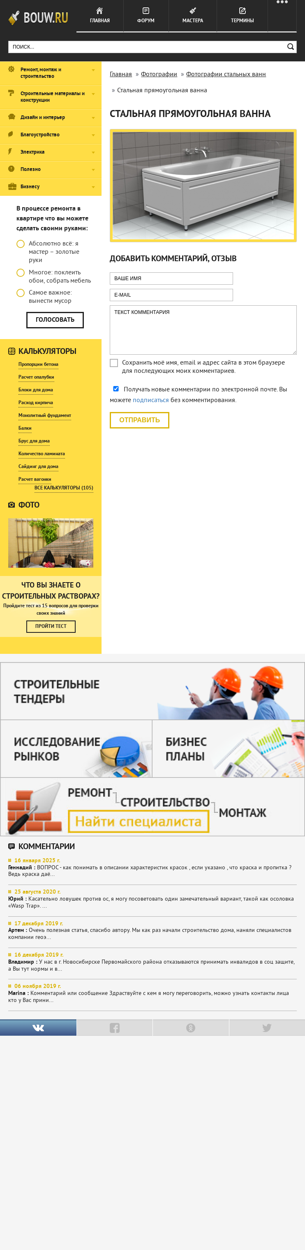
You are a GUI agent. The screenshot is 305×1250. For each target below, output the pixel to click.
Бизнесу (30, 187)
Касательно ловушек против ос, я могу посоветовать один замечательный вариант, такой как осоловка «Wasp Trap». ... (152, 899)
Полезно (31, 169)
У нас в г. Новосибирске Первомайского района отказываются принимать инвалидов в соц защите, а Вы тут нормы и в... (152, 962)
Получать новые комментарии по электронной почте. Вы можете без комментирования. (198, 395)
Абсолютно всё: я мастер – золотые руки (47, 252)
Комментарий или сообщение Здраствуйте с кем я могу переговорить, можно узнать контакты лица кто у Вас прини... (152, 993)
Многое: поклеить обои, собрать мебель (53, 277)
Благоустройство (40, 135)
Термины (242, 21)
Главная (100, 21)
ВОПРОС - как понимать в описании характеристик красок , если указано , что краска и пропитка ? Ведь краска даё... (152, 867)
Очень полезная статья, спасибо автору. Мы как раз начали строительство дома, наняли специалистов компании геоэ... (152, 930)
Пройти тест (51, 627)
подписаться (151, 400)
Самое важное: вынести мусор (44, 297)
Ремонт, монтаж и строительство (41, 73)
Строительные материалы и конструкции (53, 97)
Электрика (32, 152)
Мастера (193, 21)
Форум (146, 21)
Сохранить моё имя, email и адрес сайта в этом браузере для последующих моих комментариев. (203, 367)
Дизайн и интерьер (43, 118)
